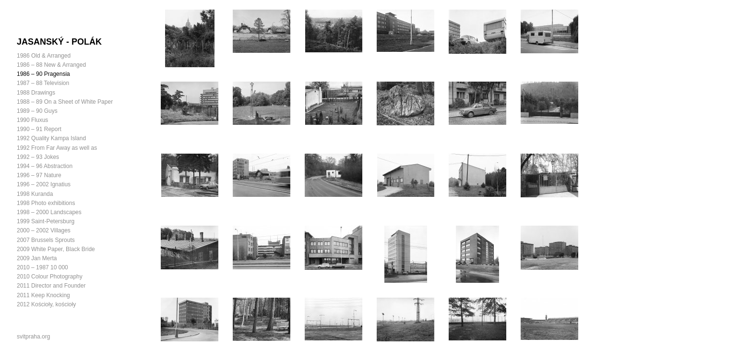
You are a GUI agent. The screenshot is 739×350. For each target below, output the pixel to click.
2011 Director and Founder (51, 285)
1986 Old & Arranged (44, 55)
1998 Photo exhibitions (46, 203)
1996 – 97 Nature (39, 175)
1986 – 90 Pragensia (43, 74)
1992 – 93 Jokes (38, 157)
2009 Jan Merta (37, 258)
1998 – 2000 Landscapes (49, 212)
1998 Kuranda (35, 194)
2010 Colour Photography (50, 276)
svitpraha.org (33, 336)
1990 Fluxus (32, 120)
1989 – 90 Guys (37, 111)
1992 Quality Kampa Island (51, 138)
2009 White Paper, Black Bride (56, 249)
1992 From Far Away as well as (57, 148)
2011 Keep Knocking (43, 295)
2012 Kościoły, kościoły (46, 304)
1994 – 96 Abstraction (44, 166)
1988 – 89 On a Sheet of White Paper (65, 101)
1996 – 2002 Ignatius (44, 184)
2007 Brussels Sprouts (46, 240)
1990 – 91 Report (39, 129)
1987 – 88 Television (43, 83)
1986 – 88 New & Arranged (51, 64)
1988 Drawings (36, 92)
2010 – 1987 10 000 (42, 267)
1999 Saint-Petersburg (45, 221)
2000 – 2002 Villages (44, 230)
